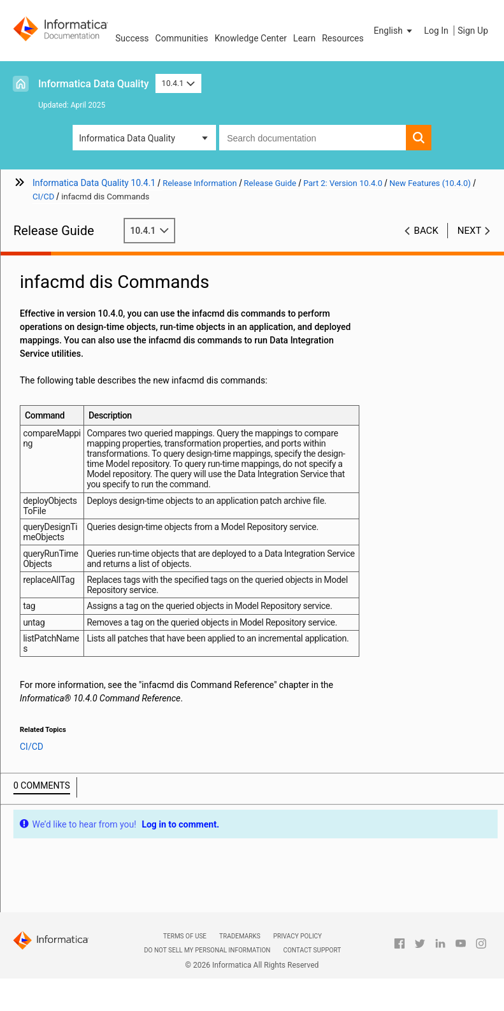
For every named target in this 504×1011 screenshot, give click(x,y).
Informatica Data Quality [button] (127, 138)
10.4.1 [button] (178, 83)
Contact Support (312, 950)
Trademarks (240, 936)
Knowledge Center (251, 38)
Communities (181, 38)
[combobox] (312, 137)
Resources (343, 38)
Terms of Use (184, 936)
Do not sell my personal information (207, 950)
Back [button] (426, 230)
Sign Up (472, 30)
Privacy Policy (297, 936)
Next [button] (469, 230)
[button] (394, 31)
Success (132, 38)
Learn (304, 38)
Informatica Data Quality (93, 84)
